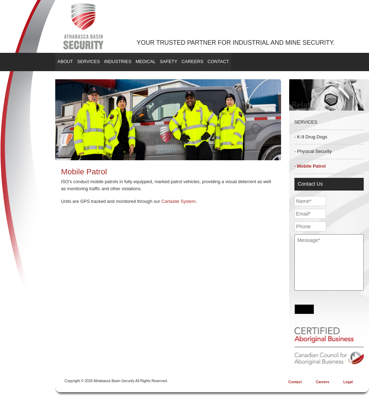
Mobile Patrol (311, 166)
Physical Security (314, 151)
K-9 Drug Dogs (312, 136)
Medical (180, 61)
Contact (282, 61)
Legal (348, 382)
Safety (213, 61)
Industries (142, 61)
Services (103, 61)
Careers (246, 61)
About (70, 61)
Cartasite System (178, 201)
